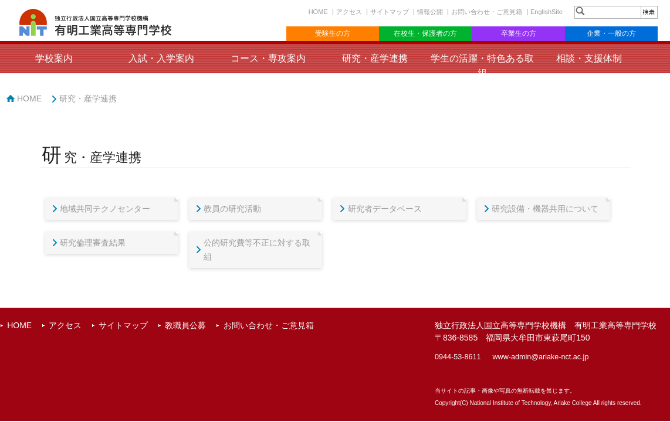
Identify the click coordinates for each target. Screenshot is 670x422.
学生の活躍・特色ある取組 (482, 65)
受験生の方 (332, 33)
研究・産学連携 (375, 58)
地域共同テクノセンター (105, 208)
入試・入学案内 (161, 58)
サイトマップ (389, 11)
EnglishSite (546, 11)
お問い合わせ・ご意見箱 (486, 11)
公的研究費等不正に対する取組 (257, 249)
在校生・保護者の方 (425, 33)
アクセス (349, 11)
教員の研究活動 (232, 208)
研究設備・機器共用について (545, 208)
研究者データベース (385, 208)
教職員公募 (185, 325)
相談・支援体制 (589, 58)
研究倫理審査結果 (93, 242)
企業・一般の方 (611, 33)
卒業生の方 (518, 33)
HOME (318, 11)
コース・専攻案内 (268, 58)
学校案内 (54, 58)
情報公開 (430, 11)
